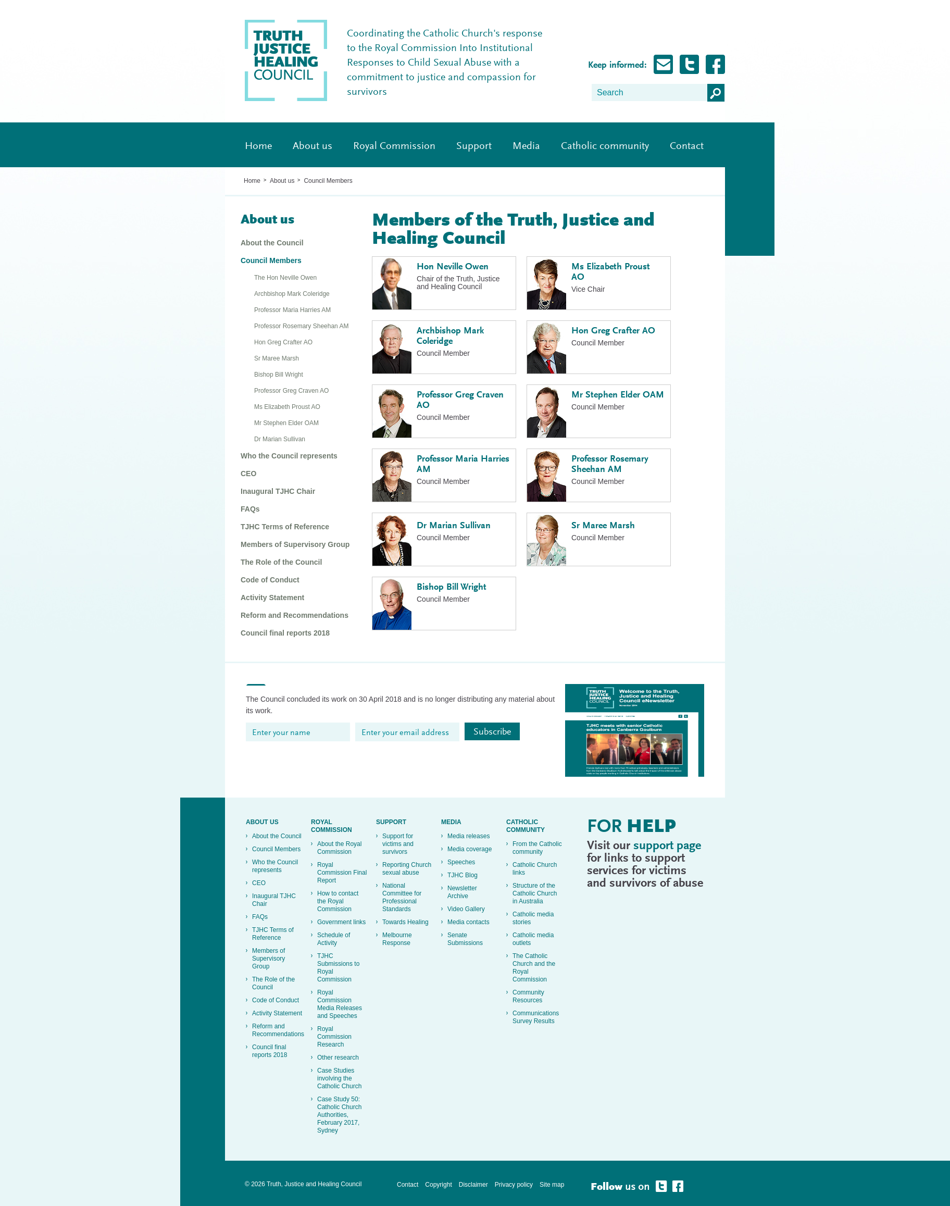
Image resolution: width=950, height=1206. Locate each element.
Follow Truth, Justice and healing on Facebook (715, 64)
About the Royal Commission (339, 847)
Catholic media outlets (533, 939)
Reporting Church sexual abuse (406, 868)
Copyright (438, 1184)
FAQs (250, 509)
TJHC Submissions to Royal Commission (338, 967)
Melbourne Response (397, 939)
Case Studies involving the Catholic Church (339, 1078)
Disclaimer (473, 1184)
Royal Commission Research (334, 1036)
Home (258, 146)
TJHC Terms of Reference (285, 527)
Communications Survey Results (535, 1017)
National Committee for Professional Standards (401, 897)
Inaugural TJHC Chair (278, 491)
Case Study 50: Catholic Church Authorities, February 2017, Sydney (339, 1115)
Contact (687, 146)
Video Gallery (466, 909)
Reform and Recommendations (294, 615)
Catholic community (605, 146)
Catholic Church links (534, 868)
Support (474, 146)
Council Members (328, 181)
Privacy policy (514, 1184)
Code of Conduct (270, 580)
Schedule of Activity (333, 939)
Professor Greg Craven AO (291, 390)
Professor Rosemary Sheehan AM (301, 326)
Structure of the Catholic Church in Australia (534, 893)
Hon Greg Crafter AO (283, 342)
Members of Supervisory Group (295, 544)
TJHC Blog (462, 875)
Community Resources (528, 996)
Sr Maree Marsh (276, 358)
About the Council (272, 243)
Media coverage (469, 849)
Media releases (468, 836)
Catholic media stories (533, 918)
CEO (248, 473)
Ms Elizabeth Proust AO (287, 407)
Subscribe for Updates (663, 64)
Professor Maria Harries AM (292, 310)
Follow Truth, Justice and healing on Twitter (689, 64)
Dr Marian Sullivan (279, 439)
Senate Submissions (465, 939)
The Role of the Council (281, 562)
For (631, 827)
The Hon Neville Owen (285, 277)
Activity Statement (272, 597)
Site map (552, 1184)
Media (526, 146)
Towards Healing (405, 922)
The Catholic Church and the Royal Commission (533, 967)
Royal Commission (394, 146)
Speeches (461, 862)
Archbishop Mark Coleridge (292, 293)
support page (667, 846)
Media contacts (468, 922)
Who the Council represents (289, 456)
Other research (338, 1057)
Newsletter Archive (462, 892)
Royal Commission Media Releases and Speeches (339, 1004)
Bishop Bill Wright (278, 374)
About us (312, 146)
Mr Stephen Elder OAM (286, 423)
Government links (341, 922)
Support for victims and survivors (398, 843)
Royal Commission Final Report (342, 872)
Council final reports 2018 (285, 633)
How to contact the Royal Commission (337, 901)
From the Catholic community (537, 847)
